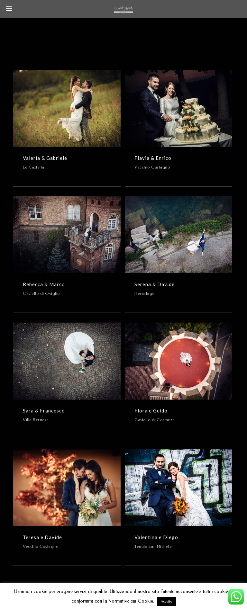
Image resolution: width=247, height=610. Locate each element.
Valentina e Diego (156, 537)
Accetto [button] (166, 601)
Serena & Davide (154, 284)
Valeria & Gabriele (45, 158)
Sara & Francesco (44, 410)
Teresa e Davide (42, 537)
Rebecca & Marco (44, 284)
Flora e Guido (151, 410)
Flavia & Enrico (152, 158)
